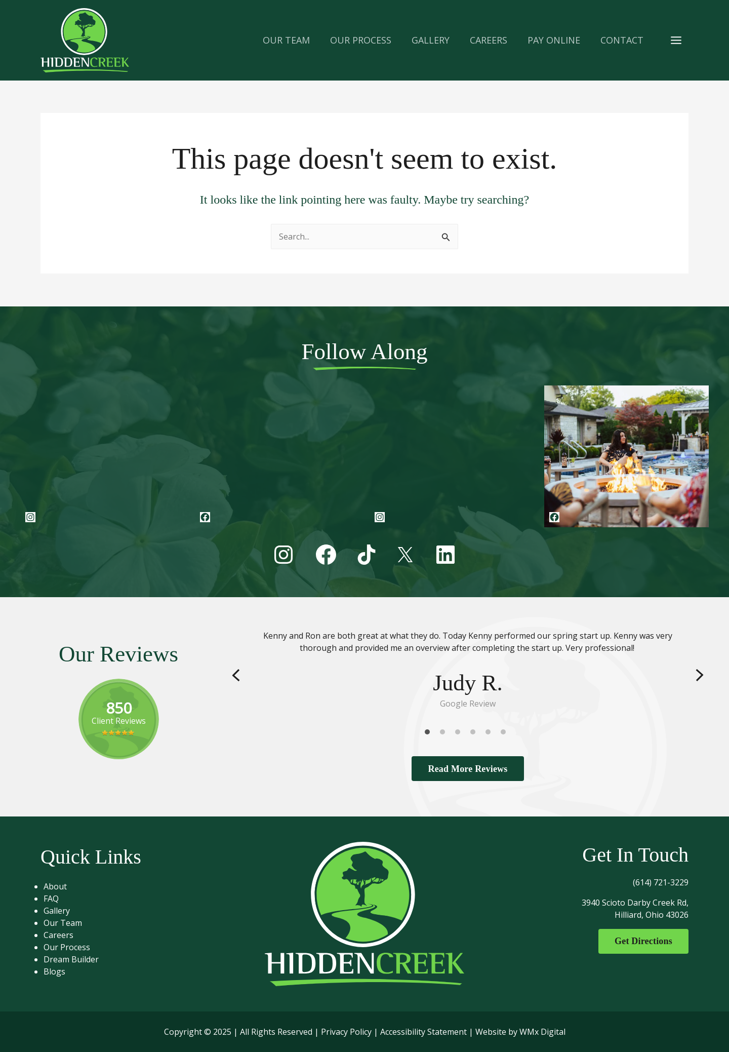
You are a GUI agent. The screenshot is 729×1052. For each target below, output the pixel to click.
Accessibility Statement (423, 1031)
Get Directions (639, 942)
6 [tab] (506, 734)
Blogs (61, 971)
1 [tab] (430, 734)
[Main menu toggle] (676, 40)
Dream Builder (77, 959)
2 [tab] (445, 734)
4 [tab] (475, 734)
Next (700, 675)
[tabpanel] (467, 669)
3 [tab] (460, 734)
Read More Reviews (467, 768)
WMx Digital (542, 1031)
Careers (65, 935)
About (61, 886)
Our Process (73, 947)
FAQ (57, 898)
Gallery (63, 910)
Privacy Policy (346, 1031)
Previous (236, 675)
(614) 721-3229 (660, 882)
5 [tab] (490, 734)
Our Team (69, 922)
